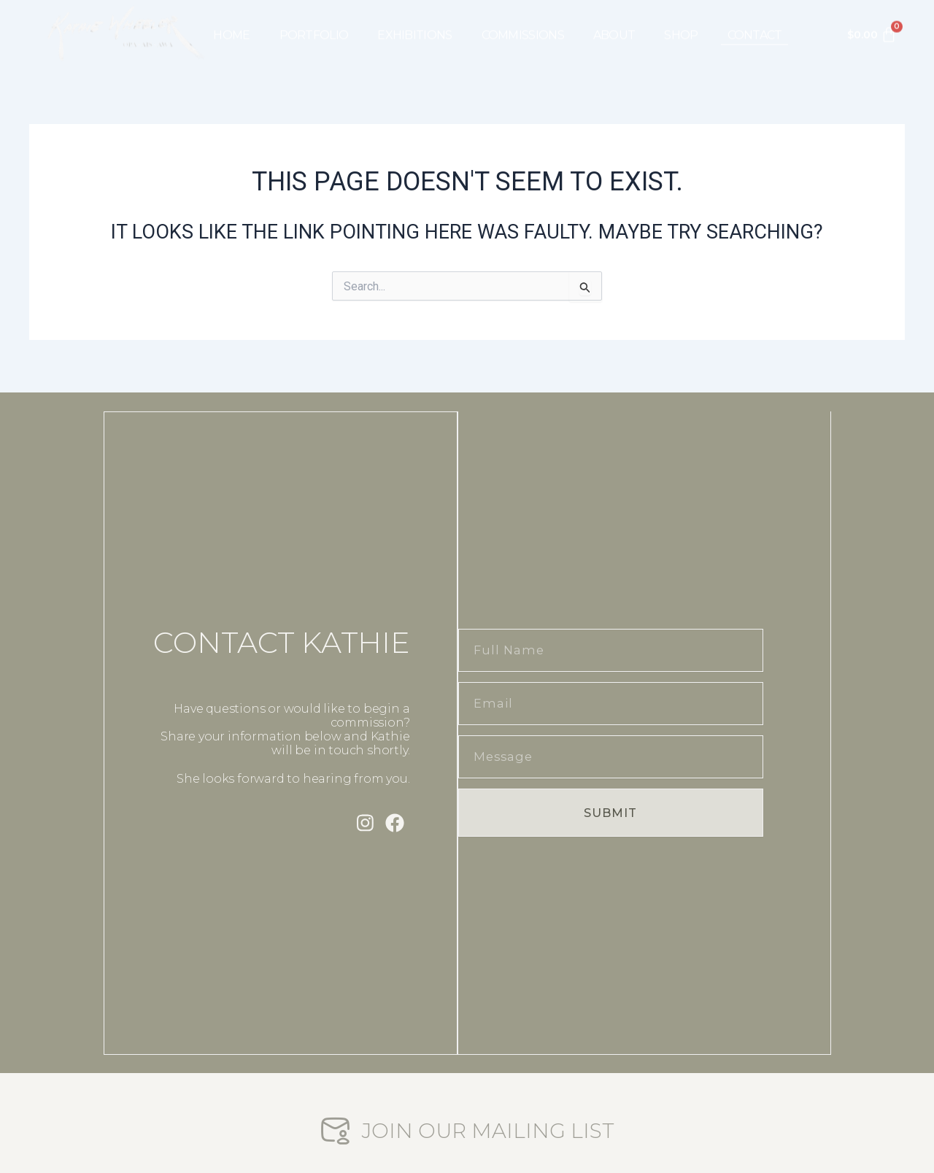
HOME (231, 22)
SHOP (681, 22)
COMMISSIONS (523, 22)
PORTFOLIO (314, 22)
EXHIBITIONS (414, 22)
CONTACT (754, 22)
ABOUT (614, 22)
